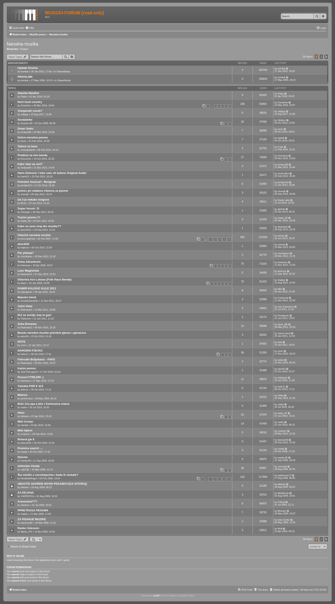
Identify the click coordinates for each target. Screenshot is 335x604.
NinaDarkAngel (29, 478)
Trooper (24, 49)
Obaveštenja (63, 71)
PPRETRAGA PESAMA (33, 510)
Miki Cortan (25, 421)
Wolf (280, 528)
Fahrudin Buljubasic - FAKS (36, 359)
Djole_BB (283, 324)
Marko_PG (26, 531)
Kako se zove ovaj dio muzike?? (39, 226)
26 (229, 239)
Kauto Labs (284, 200)
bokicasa (25, 265)
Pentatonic (283, 315)
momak (25, 194)
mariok (281, 244)
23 (215, 239)
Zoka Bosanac (27, 323)
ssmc (280, 129)
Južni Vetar (25, 306)
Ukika (281, 395)
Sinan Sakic (26, 128)
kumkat (24, 71)
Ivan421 (25, 176)
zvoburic (25, 434)
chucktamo (26, 256)
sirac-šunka (284, 519)
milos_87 (282, 413)
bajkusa (25, 247)
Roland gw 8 (26, 439)
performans (27, 398)
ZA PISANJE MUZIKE (32, 519)
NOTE (22, 341)
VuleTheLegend (29, 372)
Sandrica (25, 380)
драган (281, 209)
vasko (281, 360)
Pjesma (22, 457)
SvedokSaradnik (29, 301)
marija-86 (26, 460)
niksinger (25, 212)
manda (24, 425)
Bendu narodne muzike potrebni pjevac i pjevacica (52, 332)
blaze (23, 283)
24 (220, 239)
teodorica (282, 262)
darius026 (26, 443)
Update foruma (28, 68)
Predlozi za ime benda (32, 155)
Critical (281, 502)
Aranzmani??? (27, 501)
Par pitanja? (26, 252)
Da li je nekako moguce (33, 199)
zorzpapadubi (28, 150)
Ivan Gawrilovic (286, 306)
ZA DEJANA (26, 492)
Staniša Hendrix (28, 93)
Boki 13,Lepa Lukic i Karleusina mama (43, 403)
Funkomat (283, 297)
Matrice (22, 395)
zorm (23, 345)
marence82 (27, 522)
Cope (280, 147)
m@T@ (25, 469)
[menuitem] (29, 28)
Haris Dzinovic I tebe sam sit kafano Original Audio (52, 173)
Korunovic (26, 158)
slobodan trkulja (29, 466)
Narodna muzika (22, 44)
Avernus (282, 271)
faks (280, 289)
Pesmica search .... (30, 448)
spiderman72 (285, 475)
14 (224, 479)
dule (280, 342)
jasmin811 (26, 229)
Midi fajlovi (25, 430)
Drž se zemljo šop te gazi (34, 315)
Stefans (282, 120)
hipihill (281, 138)
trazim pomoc (27, 368)
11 (210, 479)
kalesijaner (26, 292)
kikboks (25, 416)
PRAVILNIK (25, 76)
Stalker (281, 280)
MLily (23, 203)
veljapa (24, 114)
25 (224, 239)
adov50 (25, 336)
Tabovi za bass (28, 146)
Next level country (30, 102)
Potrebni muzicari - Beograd (37, 181)
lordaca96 (26, 132)
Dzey (23, 141)
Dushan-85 (26, 123)
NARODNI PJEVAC (30, 350)
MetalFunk (283, 493)
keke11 (24, 354)
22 (210, 239)
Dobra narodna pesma (33, 137)
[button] (326, 56)
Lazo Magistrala (28, 270)
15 (229, 479)
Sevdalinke (25, 119)
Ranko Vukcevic (28, 528)
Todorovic (26, 318)
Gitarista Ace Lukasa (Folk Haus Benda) (44, 279)
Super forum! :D (28, 208)
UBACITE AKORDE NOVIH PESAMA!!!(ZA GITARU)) (52, 483)
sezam (281, 235)
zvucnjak (282, 466)
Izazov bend (284, 333)
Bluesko (282, 511)
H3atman (282, 377)
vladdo (24, 514)
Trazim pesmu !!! (29, 217)
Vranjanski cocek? (30, 110)
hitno (21, 412)
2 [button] (321, 57)
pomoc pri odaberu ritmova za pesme (43, 190)
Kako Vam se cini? (30, 164)
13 (220, 479)
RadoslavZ (26, 274)
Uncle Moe (283, 173)
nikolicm (25, 505)
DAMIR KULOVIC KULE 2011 (37, 288)
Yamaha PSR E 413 (30, 386)
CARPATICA (27, 496)
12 (215, 479)
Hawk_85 (26, 221)
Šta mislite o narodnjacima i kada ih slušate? (48, 474)
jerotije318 (26, 185)
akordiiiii (23, 244)
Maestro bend (27, 297)
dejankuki (283, 226)
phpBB (156, 595)
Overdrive (26, 105)
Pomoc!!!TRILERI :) (31, 377)
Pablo (24, 96)
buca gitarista (28, 238)
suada (24, 451)
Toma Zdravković (29, 261)
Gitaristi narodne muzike (34, 235)
